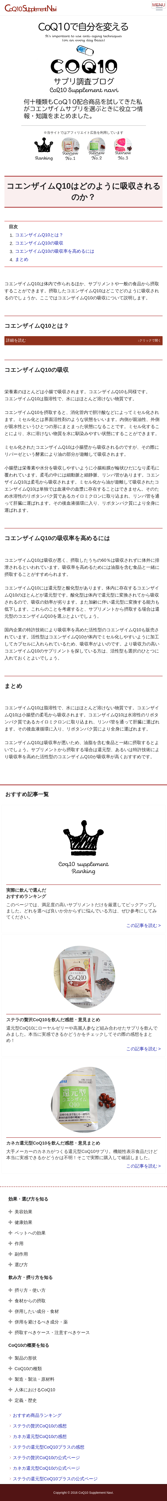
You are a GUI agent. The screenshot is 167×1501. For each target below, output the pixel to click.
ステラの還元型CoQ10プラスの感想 (48, 1447)
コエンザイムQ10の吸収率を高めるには (54, 251)
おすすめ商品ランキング (37, 1415)
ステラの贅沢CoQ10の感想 (40, 1425)
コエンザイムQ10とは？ (39, 234)
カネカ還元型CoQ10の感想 (40, 1436)
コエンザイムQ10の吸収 (39, 243)
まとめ (21, 259)
